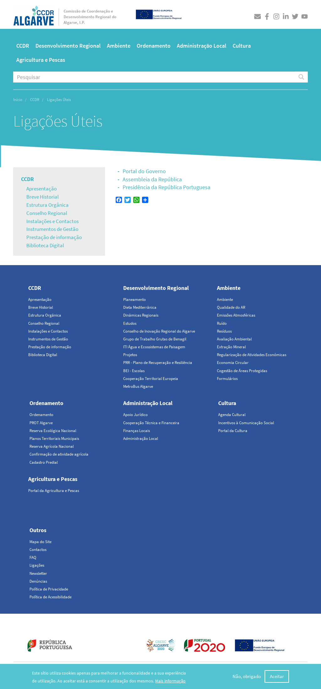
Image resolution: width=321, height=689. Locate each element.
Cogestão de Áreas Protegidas (242, 370)
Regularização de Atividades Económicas (251, 354)
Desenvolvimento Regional (68, 45)
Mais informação (170, 681)
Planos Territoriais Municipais (54, 438)
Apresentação (41, 188)
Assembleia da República (152, 179)
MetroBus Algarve (138, 386)
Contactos (37, 549)
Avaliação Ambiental (234, 339)
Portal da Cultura (232, 430)
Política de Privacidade (48, 589)
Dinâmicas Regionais (140, 315)
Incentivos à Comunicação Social (246, 422)
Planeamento (134, 299)
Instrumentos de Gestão (52, 229)
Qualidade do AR (231, 307)
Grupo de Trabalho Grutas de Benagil (154, 339)
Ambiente (118, 45)
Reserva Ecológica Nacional (52, 430)
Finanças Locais (136, 430)
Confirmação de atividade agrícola (58, 454)
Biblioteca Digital (45, 245)
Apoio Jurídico (135, 414)
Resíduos (224, 331)
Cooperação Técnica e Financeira (151, 422)
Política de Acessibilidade (50, 597)
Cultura (242, 45)
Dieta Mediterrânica (139, 307)
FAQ (32, 557)
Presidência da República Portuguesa (166, 187)
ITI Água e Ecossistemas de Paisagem (154, 347)
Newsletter (38, 573)
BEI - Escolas (134, 370)
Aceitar (277, 677)
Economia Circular (233, 362)
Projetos (130, 354)
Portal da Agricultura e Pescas (53, 490)
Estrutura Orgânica (47, 204)
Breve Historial (42, 196)
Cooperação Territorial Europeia (150, 378)
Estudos (129, 323)
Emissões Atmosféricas (236, 315)
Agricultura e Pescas (40, 59)
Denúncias (38, 581)
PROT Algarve (41, 422)
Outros (37, 530)
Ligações (36, 565)
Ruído (222, 323)
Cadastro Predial (43, 462)
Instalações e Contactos (52, 221)
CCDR (22, 45)
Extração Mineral (231, 347)
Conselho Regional (46, 213)
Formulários (227, 378)
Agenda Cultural (231, 414)
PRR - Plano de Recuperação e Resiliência (157, 362)
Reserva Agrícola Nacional (51, 446)
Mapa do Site (40, 541)
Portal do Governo (144, 171)
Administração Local (201, 45)
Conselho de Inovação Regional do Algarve (159, 331)
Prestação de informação (54, 237)
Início (17, 99)
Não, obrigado (247, 677)
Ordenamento (154, 45)
